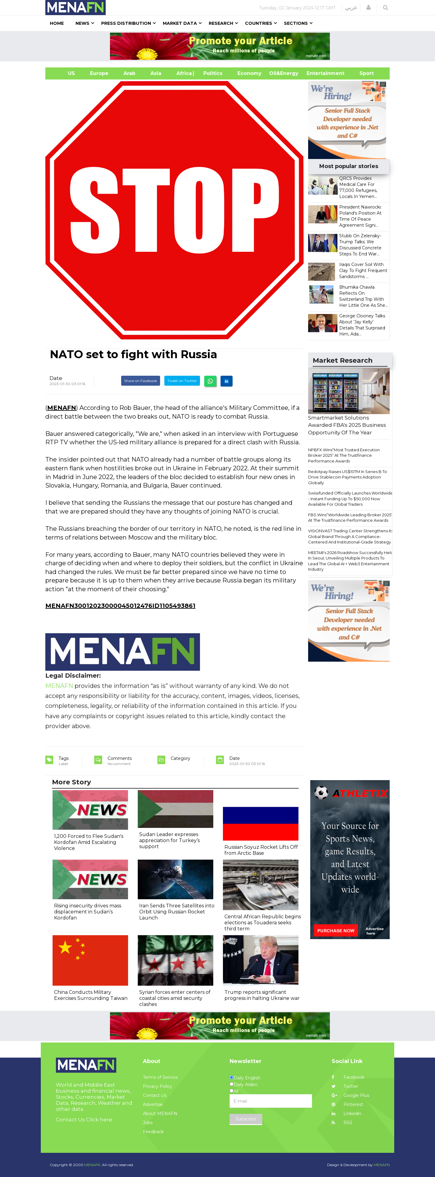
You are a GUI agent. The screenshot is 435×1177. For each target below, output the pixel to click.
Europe (99, 73)
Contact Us (154, 1095)
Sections (296, 23)
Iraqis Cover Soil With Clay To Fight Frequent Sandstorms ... (363, 270)
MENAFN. (92, 1164)
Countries (258, 23)
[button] (368, 7)
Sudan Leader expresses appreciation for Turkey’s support (169, 840)
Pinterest (347, 1104)
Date (56, 378)
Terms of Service (160, 1077)
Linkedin (346, 1113)
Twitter (345, 1086)
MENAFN (61, 407)
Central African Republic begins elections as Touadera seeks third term (262, 923)
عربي (351, 7)
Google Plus (350, 1095)
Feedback (153, 1131)
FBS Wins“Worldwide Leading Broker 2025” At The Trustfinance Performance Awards (350, 517)
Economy (249, 73)
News (82, 23)
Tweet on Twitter (182, 380)
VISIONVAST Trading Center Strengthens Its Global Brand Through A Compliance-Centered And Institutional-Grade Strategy (350, 536)
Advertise (153, 1104)
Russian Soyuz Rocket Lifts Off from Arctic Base (261, 850)
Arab (129, 73)
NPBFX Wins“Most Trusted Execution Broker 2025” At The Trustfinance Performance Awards (344, 455)
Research (221, 23)
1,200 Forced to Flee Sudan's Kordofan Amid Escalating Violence (88, 842)
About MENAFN (160, 1113)
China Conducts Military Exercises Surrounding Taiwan (90, 995)
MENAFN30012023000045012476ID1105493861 (120, 605)
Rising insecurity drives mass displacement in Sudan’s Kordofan (87, 912)
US (63, 73)
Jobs (148, 1122)
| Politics (211, 73)
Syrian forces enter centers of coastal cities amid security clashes (175, 998)
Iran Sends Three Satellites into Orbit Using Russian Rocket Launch (176, 912)
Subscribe (246, 1119)
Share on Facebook (140, 380)
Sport (363, 73)
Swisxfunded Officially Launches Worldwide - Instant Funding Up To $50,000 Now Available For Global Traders (350, 499)
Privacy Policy (157, 1086)
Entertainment (316, 73)
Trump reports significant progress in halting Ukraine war (262, 995)
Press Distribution (126, 23)
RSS (342, 1122)
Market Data (180, 23)
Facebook (348, 1077)
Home (57, 23)
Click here (99, 1120)
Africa (183, 73)
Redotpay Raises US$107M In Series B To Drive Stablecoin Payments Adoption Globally (347, 477)
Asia (156, 73)
